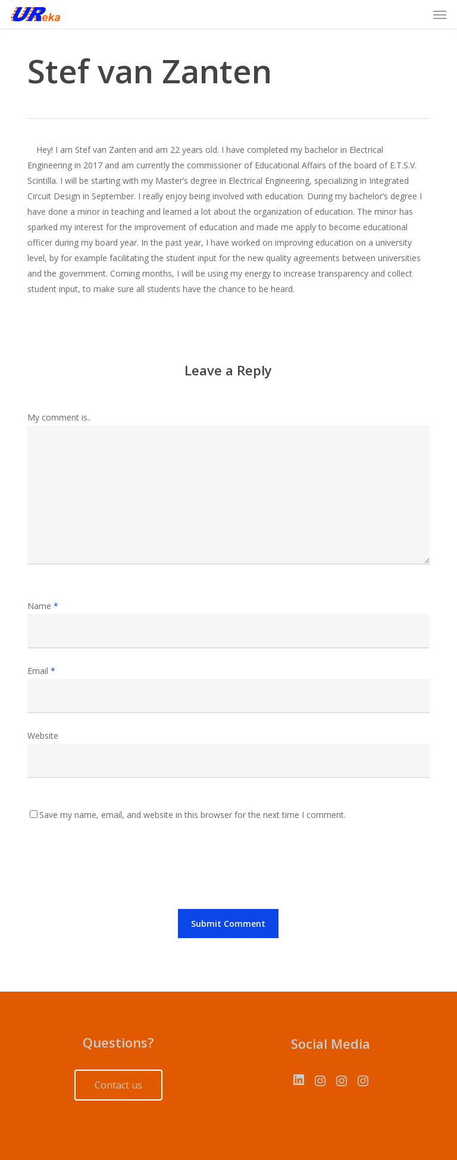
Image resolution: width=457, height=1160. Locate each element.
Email (41, 670)
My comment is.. (59, 417)
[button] (439, 14)
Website (42, 735)
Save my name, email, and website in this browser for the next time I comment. (192, 814)
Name (42, 606)
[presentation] (117, 868)
